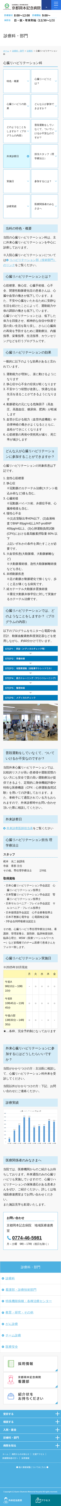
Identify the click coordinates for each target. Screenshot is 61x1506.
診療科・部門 (18, 51)
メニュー (56, 4)
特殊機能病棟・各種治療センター (29, 1301)
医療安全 (12, 1346)
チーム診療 (13, 1335)
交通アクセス (38, 1454)
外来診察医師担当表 (20, 828)
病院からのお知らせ (20, 1454)
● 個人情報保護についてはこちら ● (32, 1467)
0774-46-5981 (27, 1237)
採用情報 (25, 1458)
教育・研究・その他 (19, 1312)
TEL (46, 7)
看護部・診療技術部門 (21, 1289)
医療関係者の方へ (10, 1458)
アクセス (45, 1500)
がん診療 (12, 1324)
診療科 (30, 51)
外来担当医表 (15, 1500)
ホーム (6, 51)
